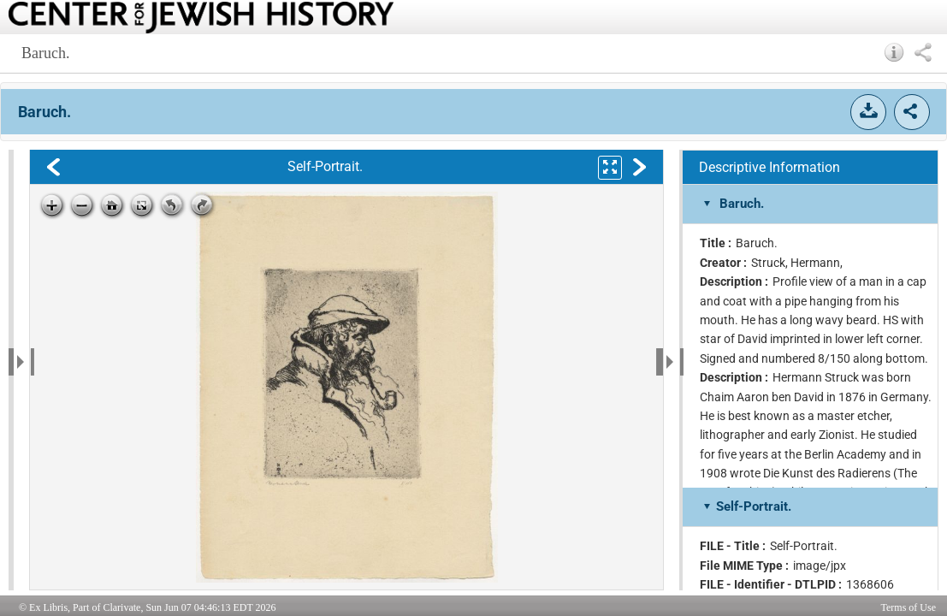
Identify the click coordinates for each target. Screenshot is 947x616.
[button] (894, 52)
